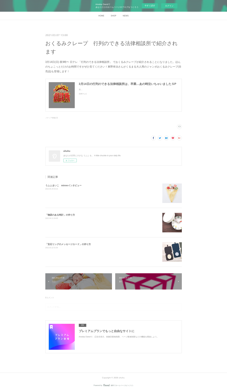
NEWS (126, 16)
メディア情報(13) (51, 118)
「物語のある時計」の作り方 (60, 215)
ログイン (169, 6)
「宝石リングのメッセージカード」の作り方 (68, 244)
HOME (101, 16)
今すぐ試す (150, 5)
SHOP (113, 16)
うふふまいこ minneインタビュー (63, 185)
